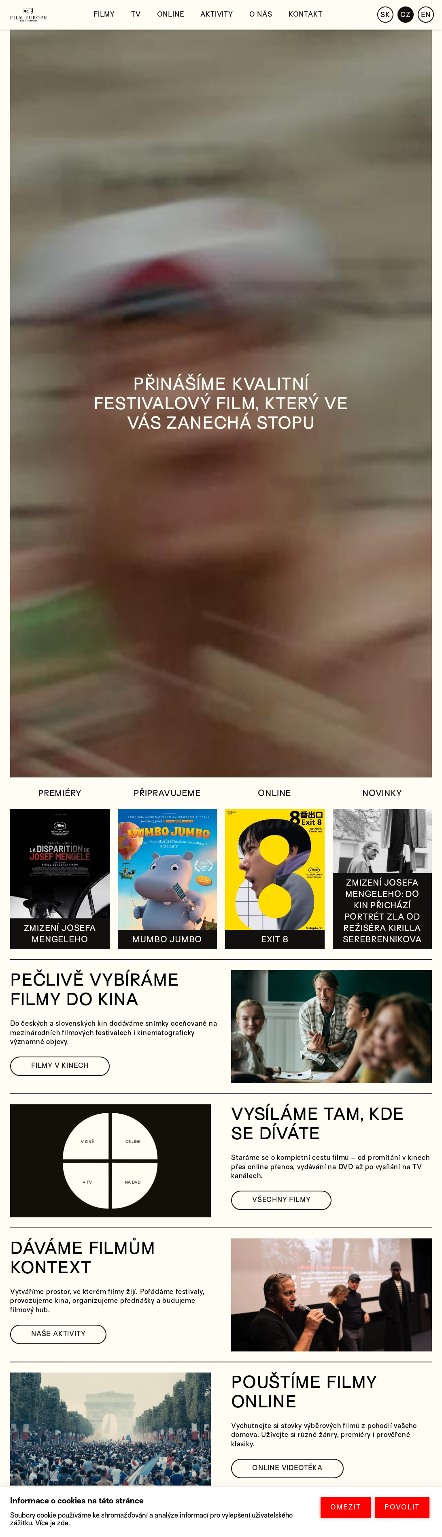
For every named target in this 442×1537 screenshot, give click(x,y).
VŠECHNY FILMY (281, 1200)
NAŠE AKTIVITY (58, 1334)
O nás (260, 14)
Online (171, 14)
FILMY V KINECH (60, 1065)
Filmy (104, 14)
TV (136, 14)
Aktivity (216, 14)
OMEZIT (345, 1507)
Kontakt (306, 14)
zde (62, 1523)
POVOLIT (402, 1507)
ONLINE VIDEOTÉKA (287, 1468)
